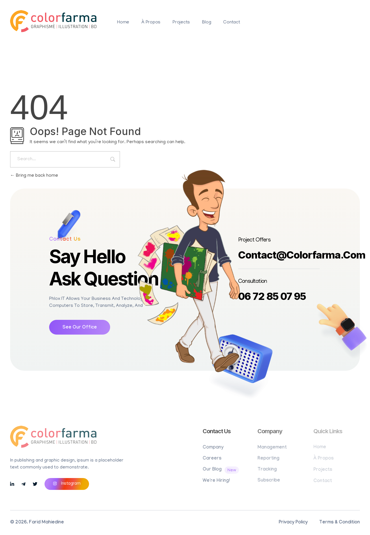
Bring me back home (34, 175)
